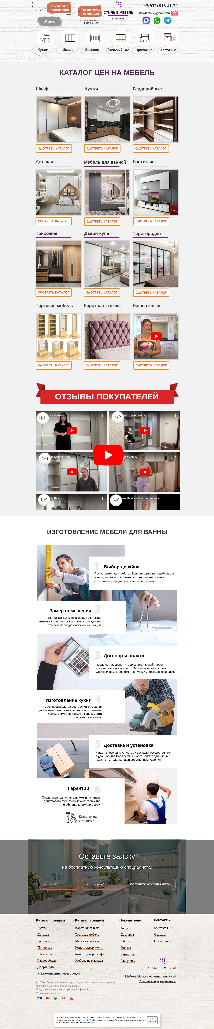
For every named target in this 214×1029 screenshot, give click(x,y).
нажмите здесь (89, 1022)
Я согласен (152, 1020)
